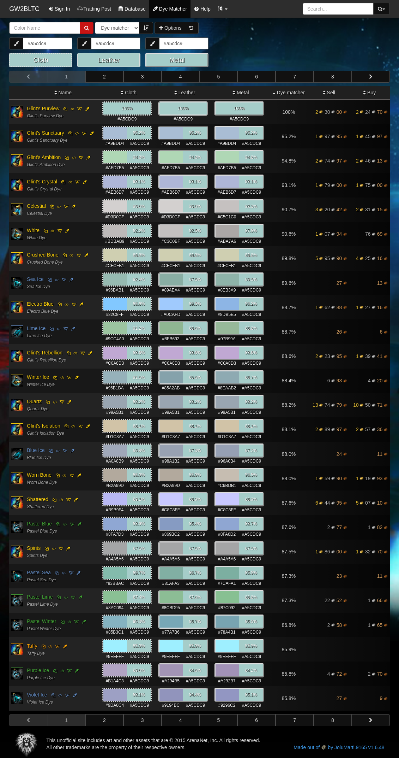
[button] (222, 9)
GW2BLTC (24, 8)
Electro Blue (40, 304)
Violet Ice (37, 695)
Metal (240, 92)
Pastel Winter (41, 621)
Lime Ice (36, 328)
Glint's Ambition (44, 157)
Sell (329, 92)
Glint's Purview (43, 108)
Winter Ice (38, 377)
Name (63, 92)
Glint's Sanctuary (45, 133)
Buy (369, 92)
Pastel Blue (39, 524)
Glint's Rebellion (44, 353)
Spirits (34, 548)
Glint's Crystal (42, 181)
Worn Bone (39, 475)
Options (170, 28)
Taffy (32, 646)
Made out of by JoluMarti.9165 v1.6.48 (339, 747)
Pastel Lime (40, 597)
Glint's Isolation (43, 426)
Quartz (34, 401)
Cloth (129, 92)
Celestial (36, 206)
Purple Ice (38, 670)
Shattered (37, 499)
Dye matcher (289, 92)
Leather (184, 92)
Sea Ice (35, 279)
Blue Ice (36, 450)
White (33, 230)
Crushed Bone (43, 255)
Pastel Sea (39, 572)
